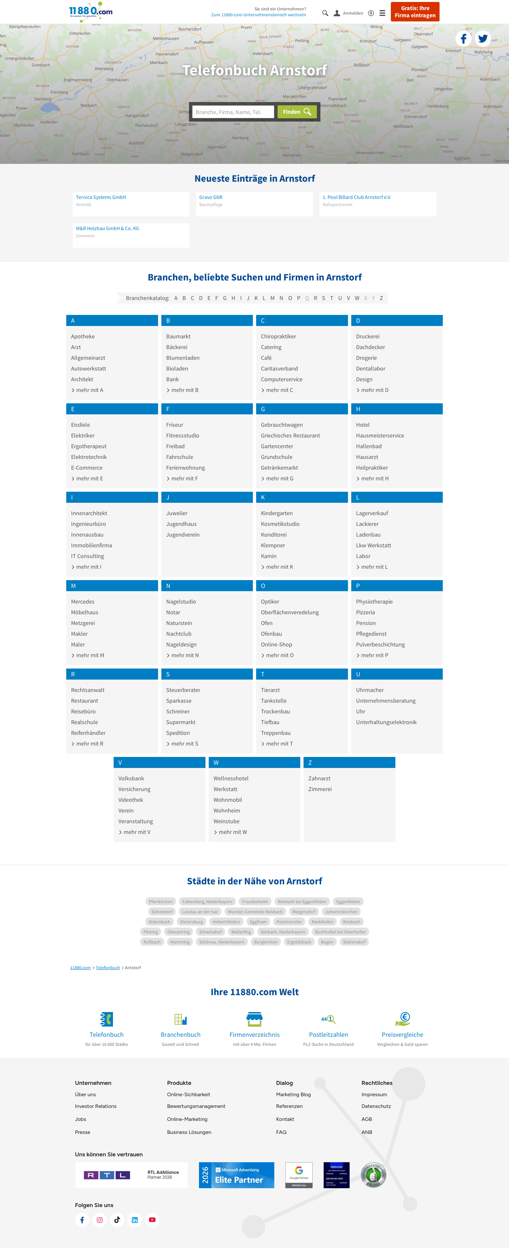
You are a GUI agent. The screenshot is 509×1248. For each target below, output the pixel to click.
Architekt (82, 379)
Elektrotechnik (89, 457)
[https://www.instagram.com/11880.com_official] (100, 1220)
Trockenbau (275, 711)
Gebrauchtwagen (282, 424)
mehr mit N (182, 655)
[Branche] (233, 111)
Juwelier (176, 513)
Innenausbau (87, 534)
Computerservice (282, 379)
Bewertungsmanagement (196, 1106)
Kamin (269, 556)
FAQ (281, 1132)
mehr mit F (182, 478)
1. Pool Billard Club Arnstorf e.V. (357, 197)
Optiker (270, 601)
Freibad (175, 446)
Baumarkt (178, 336)
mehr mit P (372, 655)
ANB (367, 1132)
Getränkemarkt (279, 467)
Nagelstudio (181, 601)
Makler (79, 633)
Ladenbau (368, 534)
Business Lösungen (189, 1132)
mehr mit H (372, 478)
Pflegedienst (371, 633)
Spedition (178, 732)
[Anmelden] (351, 12)
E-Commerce (87, 467)
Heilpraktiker (372, 467)
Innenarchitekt (89, 513)
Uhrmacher (370, 690)
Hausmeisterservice (380, 435)
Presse (82, 1132)
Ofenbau (271, 633)
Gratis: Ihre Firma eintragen (415, 11)
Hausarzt (367, 457)
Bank (172, 379)
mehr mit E (87, 478)
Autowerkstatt (88, 368)
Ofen (267, 623)
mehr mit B (182, 390)
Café (266, 357)
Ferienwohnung (185, 467)
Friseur (174, 424)
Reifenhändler (88, 732)
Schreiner (178, 711)
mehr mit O (277, 655)
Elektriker (82, 435)
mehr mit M (87, 655)
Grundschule (276, 457)
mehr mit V (134, 832)
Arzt (76, 347)
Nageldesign (181, 644)
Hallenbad (369, 446)
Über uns (85, 1094)
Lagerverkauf (372, 513)
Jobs (80, 1119)
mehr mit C (277, 390)
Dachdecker (370, 347)
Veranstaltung (135, 821)
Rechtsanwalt (88, 690)
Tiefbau (270, 722)
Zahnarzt (319, 778)
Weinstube (227, 821)
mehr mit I (86, 566)
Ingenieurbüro (88, 523)
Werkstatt (225, 789)
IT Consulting (87, 556)
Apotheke (83, 336)
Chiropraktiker (278, 336)
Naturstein (179, 623)
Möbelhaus (84, 612)
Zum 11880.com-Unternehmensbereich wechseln (258, 15)
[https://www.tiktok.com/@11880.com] (117, 1220)
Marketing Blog (293, 1094)
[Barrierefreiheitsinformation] (373, 12)
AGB (367, 1119)
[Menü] (385, 12)
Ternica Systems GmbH (101, 197)
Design (364, 379)
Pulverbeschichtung (380, 644)
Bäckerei (176, 347)
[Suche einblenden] (328, 12)
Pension (366, 623)
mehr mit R (87, 743)
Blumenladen (183, 357)
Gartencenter (277, 446)
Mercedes (82, 601)
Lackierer (367, 523)
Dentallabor (370, 368)
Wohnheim (227, 810)
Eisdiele (80, 424)
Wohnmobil (228, 799)
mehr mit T (277, 743)
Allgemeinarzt (88, 357)
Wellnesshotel (231, 778)
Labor (363, 556)
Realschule (84, 722)
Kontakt (285, 1119)
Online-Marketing (187, 1119)
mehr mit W (230, 832)
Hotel (363, 424)
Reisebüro (83, 711)
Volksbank (131, 778)
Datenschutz (376, 1106)
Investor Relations (96, 1106)
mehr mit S (182, 743)
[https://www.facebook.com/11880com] (82, 1220)
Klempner (273, 545)
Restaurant (84, 700)
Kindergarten (277, 513)
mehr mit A (87, 390)
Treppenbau (276, 732)
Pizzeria (365, 612)
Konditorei (274, 534)
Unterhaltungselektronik (386, 722)
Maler (78, 644)
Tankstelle (274, 700)
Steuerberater (183, 690)
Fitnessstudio (182, 435)
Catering (271, 347)
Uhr (360, 711)
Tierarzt (270, 690)
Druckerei (367, 336)
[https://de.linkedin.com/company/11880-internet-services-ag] (135, 1220)
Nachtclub (179, 633)
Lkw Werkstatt (373, 545)
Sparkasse (179, 700)
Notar (173, 612)
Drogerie (366, 357)
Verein (126, 810)
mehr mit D (372, 390)
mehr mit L (372, 566)
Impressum (374, 1094)
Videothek (130, 799)
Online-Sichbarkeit (188, 1094)
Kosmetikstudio (280, 523)
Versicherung (134, 789)
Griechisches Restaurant (290, 435)
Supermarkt (180, 722)
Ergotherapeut (88, 446)
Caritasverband (279, 368)
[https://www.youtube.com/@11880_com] (152, 1220)
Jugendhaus (181, 523)
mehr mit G (277, 478)
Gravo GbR (210, 197)
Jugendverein (183, 534)
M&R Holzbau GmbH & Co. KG (107, 228)
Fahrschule (179, 457)
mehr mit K (277, 566)
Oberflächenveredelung (290, 612)
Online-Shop (276, 644)
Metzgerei (83, 623)
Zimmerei (320, 789)
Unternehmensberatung (386, 700)
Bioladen (177, 368)
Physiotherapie (374, 601)
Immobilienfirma (91, 545)
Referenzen (289, 1106)
